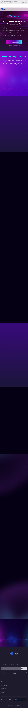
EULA (10, 699)
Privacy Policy (4, 699)
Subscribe (23, 668)
